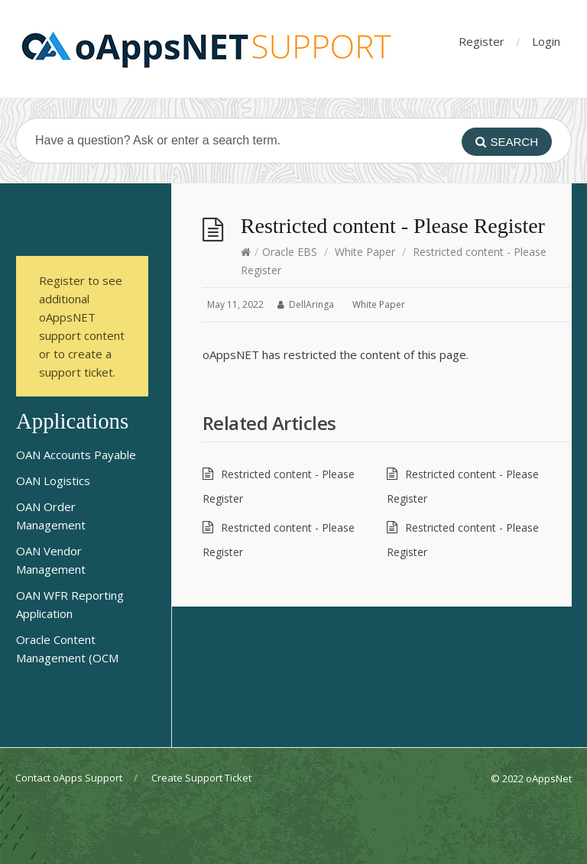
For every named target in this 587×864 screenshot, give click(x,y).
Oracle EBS (289, 251)
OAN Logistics (53, 480)
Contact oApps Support (68, 778)
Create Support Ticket (201, 778)
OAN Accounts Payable (76, 454)
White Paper (365, 251)
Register (481, 41)
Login (546, 41)
